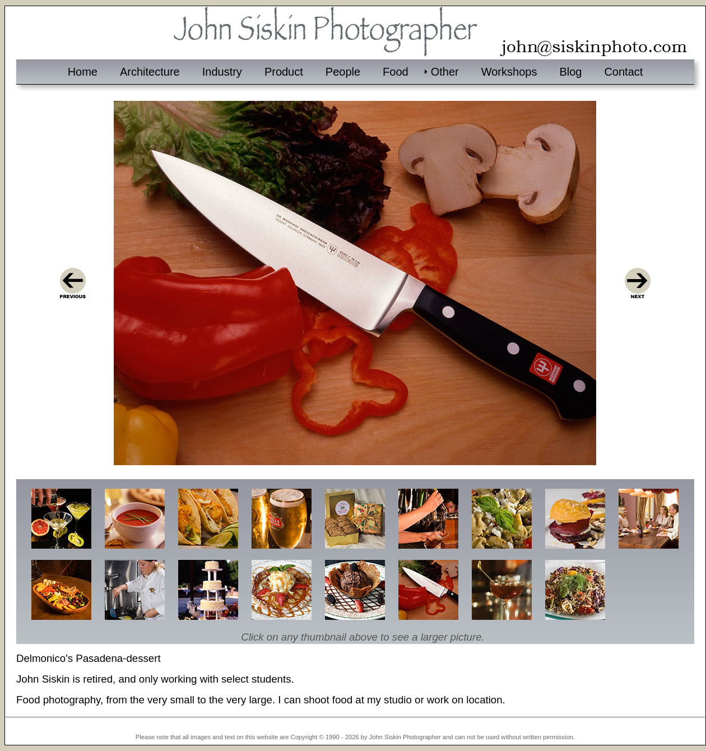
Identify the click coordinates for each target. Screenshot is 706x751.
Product (283, 72)
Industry (222, 72)
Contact (623, 72)
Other (445, 72)
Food (395, 72)
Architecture (150, 72)
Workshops (509, 72)
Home (82, 72)
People (343, 72)
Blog (570, 72)
